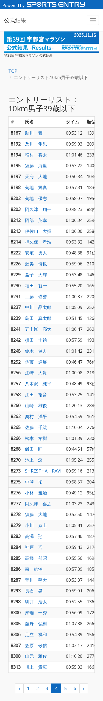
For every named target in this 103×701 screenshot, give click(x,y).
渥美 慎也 (36, 264)
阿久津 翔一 (38, 209)
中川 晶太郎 (38, 307)
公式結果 (15, 20)
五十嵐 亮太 (38, 329)
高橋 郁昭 (36, 558)
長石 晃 (34, 591)
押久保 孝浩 (38, 242)
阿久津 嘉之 (38, 504)
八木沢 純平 (38, 384)
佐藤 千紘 (36, 427)
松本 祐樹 (36, 438)
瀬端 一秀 (36, 613)
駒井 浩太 (36, 602)
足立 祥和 (36, 635)
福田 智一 (36, 286)
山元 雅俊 (36, 656)
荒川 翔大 (36, 580)
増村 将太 (36, 155)
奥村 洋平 (36, 416)
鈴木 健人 (36, 351)
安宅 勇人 (36, 253)
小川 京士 (36, 525)
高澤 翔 (34, 536)
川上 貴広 (36, 667)
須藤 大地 (36, 514)
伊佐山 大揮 (38, 231)
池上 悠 (34, 460)
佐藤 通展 (36, 362)
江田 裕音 (36, 395)
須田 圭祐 (36, 340)
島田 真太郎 (38, 318)
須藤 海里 (36, 166)
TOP (12, 71)
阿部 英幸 (36, 220)
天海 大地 (36, 176)
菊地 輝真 (36, 187)
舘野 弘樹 (36, 624)
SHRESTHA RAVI (43, 471)
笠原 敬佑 (36, 645)
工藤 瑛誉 (36, 297)
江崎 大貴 (36, 373)
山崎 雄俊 (36, 405)
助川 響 (34, 133)
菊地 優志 (36, 198)
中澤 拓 (34, 482)
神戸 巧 (34, 547)
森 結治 (34, 569)
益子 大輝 (36, 275)
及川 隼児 (36, 144)
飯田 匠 (34, 449)
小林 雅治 (36, 493)
